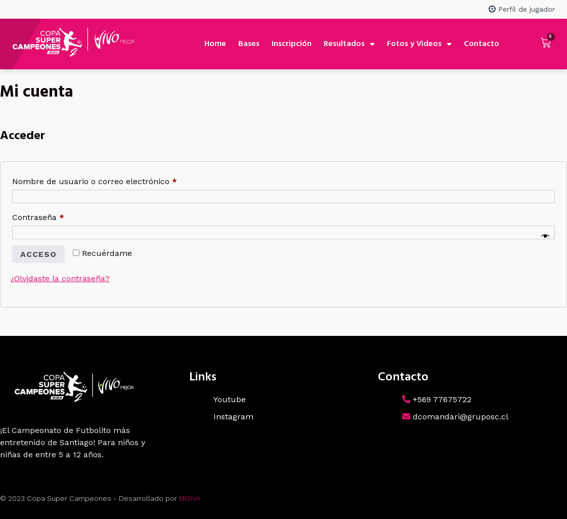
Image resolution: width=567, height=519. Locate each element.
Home (215, 44)
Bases (248, 44)
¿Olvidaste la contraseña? (60, 278)
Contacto (481, 44)
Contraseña (59, 215)
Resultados (349, 44)
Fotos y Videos (419, 44)
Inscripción (292, 44)
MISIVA (190, 498)
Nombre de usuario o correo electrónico (115, 180)
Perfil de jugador (522, 9)
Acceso (38, 254)
